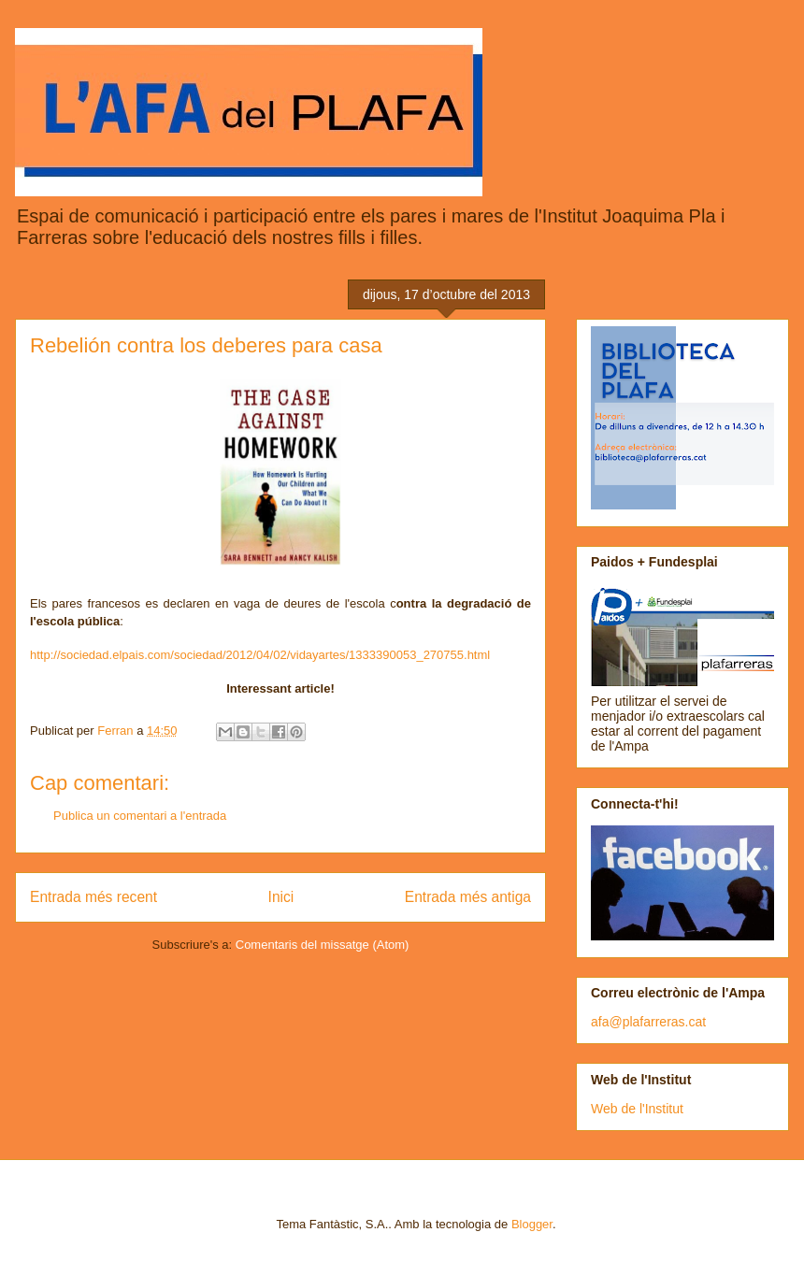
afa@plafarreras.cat (648, 1021)
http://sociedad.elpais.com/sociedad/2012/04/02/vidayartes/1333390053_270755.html (260, 655)
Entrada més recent (93, 897)
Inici (281, 897)
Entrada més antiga (468, 897)
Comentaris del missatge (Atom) (322, 945)
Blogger (532, 1224)
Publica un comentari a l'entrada (139, 816)
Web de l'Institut (637, 1108)
